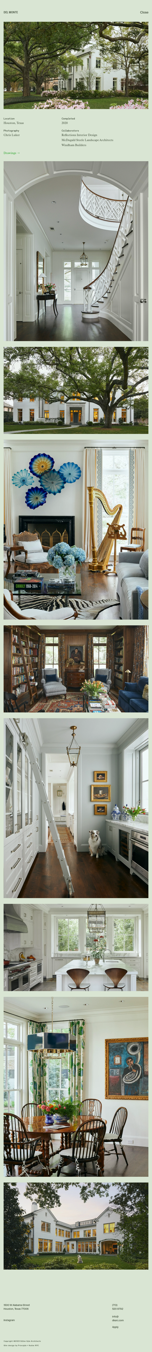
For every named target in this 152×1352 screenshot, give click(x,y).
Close (144, 12)
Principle (22, 1345)
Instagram (9, 1320)
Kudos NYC (34, 1345)
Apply (115, 1327)
